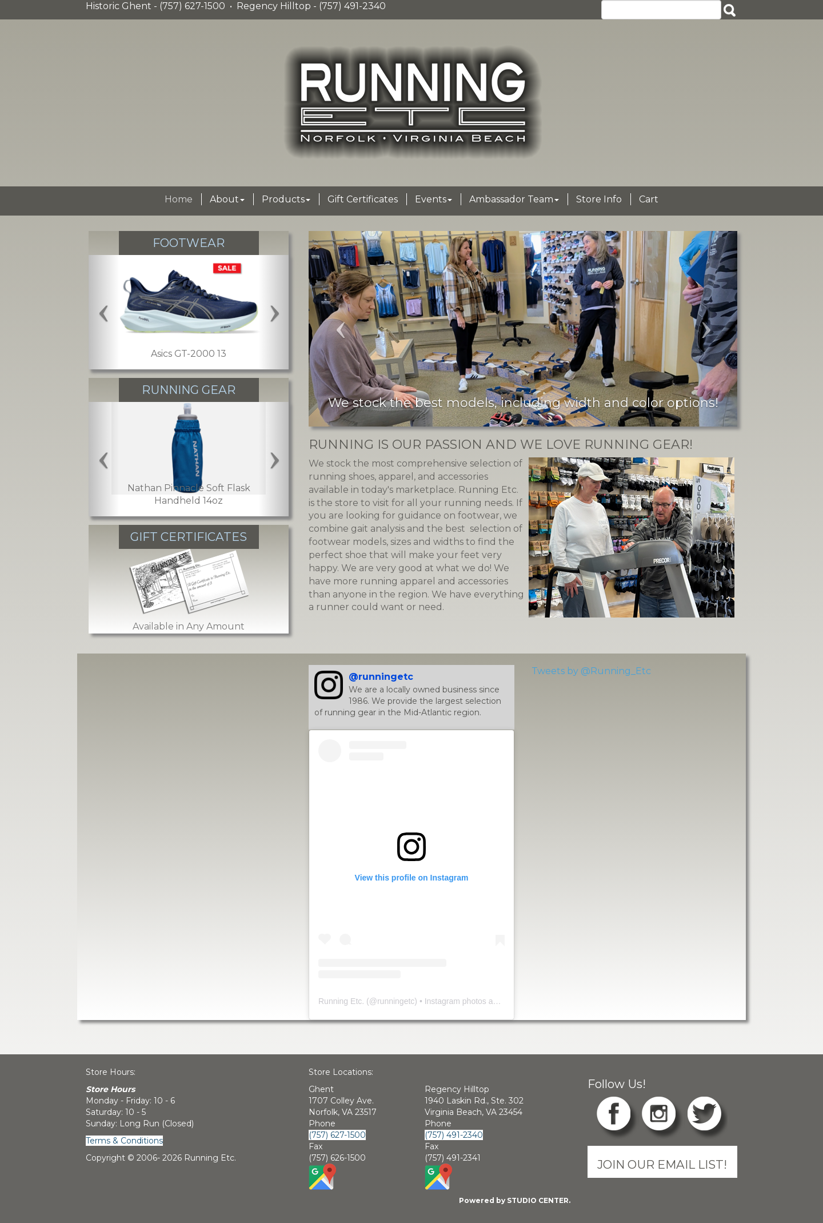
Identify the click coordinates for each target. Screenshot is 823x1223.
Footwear (189, 243)
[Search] (661, 9)
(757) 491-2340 (454, 1135)
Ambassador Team (514, 199)
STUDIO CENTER (538, 1200)
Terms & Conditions (124, 1141)
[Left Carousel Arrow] (104, 312)
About (227, 199)
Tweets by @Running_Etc (591, 671)
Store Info (599, 199)
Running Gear (188, 390)
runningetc (395, 1001)
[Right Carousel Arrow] (274, 312)
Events (433, 199)
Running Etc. (341, 1001)
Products (286, 199)
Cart (648, 199)
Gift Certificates (362, 199)
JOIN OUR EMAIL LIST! (662, 1164)
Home (179, 199)
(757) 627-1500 (337, 1135)
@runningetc (381, 676)
